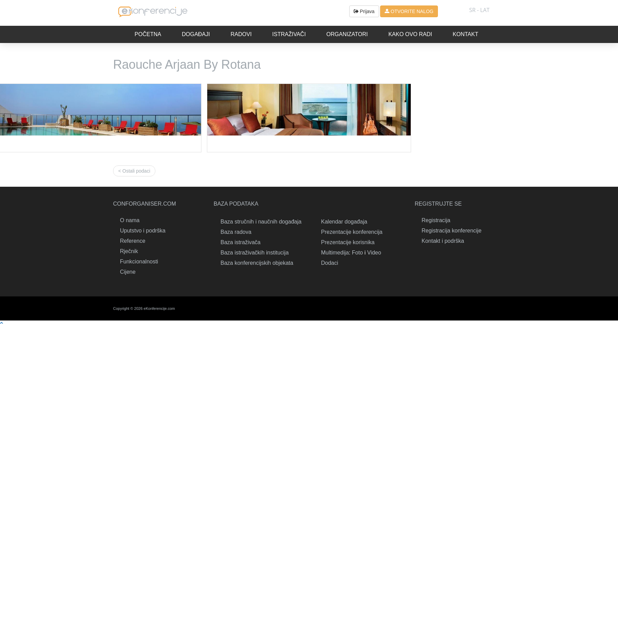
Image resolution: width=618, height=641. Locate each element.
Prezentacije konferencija (352, 232)
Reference (132, 241)
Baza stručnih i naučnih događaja (261, 222)
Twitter (450, 308)
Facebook (465, 308)
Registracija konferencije (452, 230)
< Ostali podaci (134, 171)
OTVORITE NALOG (409, 11)
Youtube (496, 308)
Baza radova (236, 232)
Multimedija (335, 253)
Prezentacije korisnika (348, 242)
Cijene (127, 272)
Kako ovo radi (410, 34)
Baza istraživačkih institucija (255, 253)
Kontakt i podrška (443, 241)
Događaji (196, 34)
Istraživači (289, 34)
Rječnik (129, 251)
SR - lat (479, 10)
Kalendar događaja (344, 222)
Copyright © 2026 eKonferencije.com (144, 308)
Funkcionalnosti (139, 261)
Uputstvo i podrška (143, 230)
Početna (148, 34)
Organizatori (347, 34)
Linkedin (434, 308)
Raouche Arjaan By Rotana (187, 64)
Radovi (241, 34)
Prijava (364, 11)
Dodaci (329, 263)
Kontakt (465, 34)
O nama (130, 220)
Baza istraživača (241, 242)
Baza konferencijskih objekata (257, 263)
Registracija (436, 220)
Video (374, 253)
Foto (357, 253)
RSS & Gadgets (481, 308)
